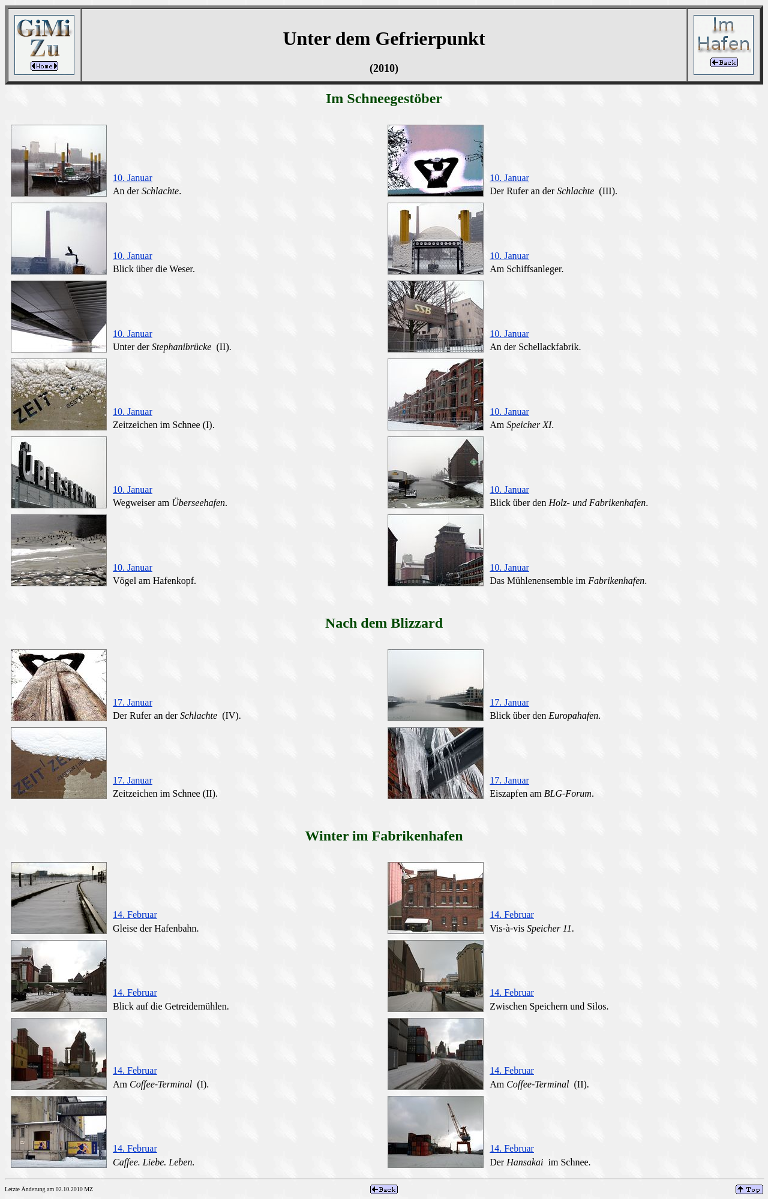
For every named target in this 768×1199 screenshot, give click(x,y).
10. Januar (132, 178)
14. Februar (135, 914)
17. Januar (132, 702)
